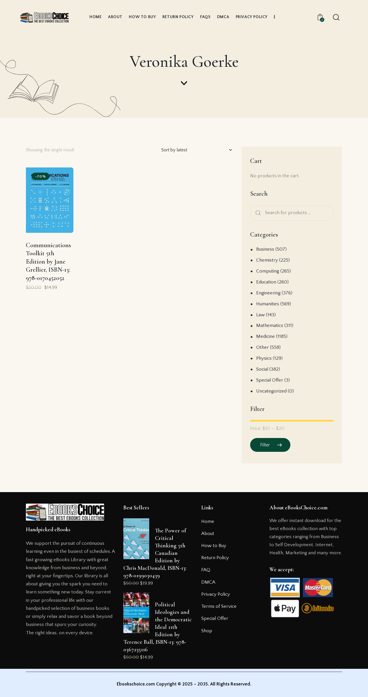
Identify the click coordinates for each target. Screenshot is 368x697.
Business (265, 249)
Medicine (265, 336)
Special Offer (269, 380)
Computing (267, 271)
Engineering (268, 293)
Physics (264, 358)
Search (257, 213)
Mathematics (269, 325)
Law (260, 314)
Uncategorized (271, 391)
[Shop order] (196, 150)
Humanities (267, 303)
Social (262, 369)
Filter (265, 444)
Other (262, 347)
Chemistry (267, 260)
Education (266, 282)
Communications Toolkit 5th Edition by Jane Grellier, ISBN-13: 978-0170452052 (48, 261)
